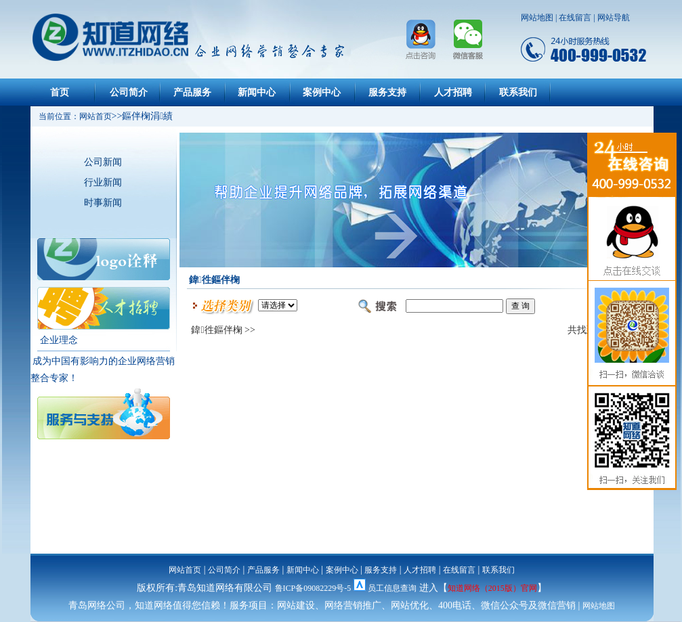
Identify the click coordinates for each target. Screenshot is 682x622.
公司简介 (129, 92)
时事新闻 (103, 203)
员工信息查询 (392, 588)
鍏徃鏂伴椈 (216, 330)
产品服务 (192, 92)
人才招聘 (453, 92)
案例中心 (322, 92)
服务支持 (387, 92)
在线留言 (575, 17)
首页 (59, 92)
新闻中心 (257, 92)
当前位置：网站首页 (71, 116)
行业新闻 (103, 182)
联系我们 (518, 92)
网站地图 (537, 17)
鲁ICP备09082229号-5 (313, 588)
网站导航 (613, 17)
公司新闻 (103, 162)
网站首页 (185, 570)
